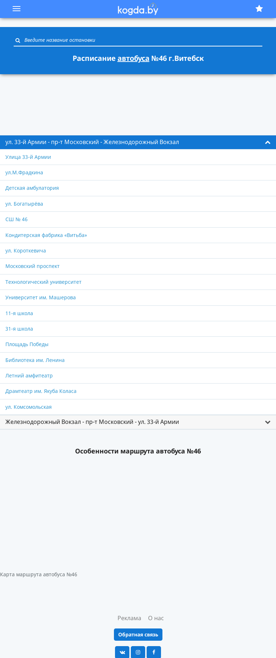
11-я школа (19, 313)
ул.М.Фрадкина (24, 172)
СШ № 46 (16, 219)
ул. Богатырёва (24, 203)
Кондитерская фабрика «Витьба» (46, 235)
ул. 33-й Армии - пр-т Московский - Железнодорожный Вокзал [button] (92, 142)
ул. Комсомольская (28, 406)
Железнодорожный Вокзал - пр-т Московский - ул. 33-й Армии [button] (92, 422)
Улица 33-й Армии (28, 156)
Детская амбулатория (32, 187)
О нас (156, 618)
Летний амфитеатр (29, 375)
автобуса (134, 58)
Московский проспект (32, 266)
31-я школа (19, 328)
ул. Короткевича (25, 250)
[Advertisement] (138, 100)
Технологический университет (43, 281)
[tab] (138, 142)
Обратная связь (138, 634)
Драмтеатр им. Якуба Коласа (41, 391)
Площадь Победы (27, 344)
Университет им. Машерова (40, 297)
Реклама (129, 618)
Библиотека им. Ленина (35, 360)
